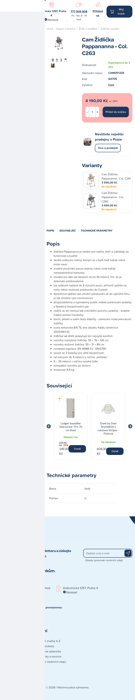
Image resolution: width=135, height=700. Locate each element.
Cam (111, 85)
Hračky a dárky (22, 58)
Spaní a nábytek (22, 119)
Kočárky (17, 67)
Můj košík (121, 11)
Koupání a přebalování (19, 88)
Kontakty (8, 641)
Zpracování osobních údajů (49, 662)
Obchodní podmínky (15, 651)
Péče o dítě (19, 110)
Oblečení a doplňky (24, 100)
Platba (6, 662)
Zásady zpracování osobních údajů (104, 560)
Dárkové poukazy (43, 646)
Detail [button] (77, 448)
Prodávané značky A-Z (46, 641)
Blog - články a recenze (47, 656)
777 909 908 (79, 11)
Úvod (50, 29)
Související (67, 230)
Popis (50, 230)
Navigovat (53, 19)
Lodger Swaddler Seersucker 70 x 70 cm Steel (70, 427)
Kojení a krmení (22, 77)
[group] (70, 426)
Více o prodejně (108, 148)
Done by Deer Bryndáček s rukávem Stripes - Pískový (108, 428)
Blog (15, 131)
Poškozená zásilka (14, 672)
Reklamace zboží (13, 677)
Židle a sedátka (88, 29)
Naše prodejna (21, 143)
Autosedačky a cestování (21, 46)
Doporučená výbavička (47, 651)
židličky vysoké (110, 29)
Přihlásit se (98, 13)
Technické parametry (96, 230)
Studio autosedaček (25, 154)
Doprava (8, 656)
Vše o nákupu (11, 667)
